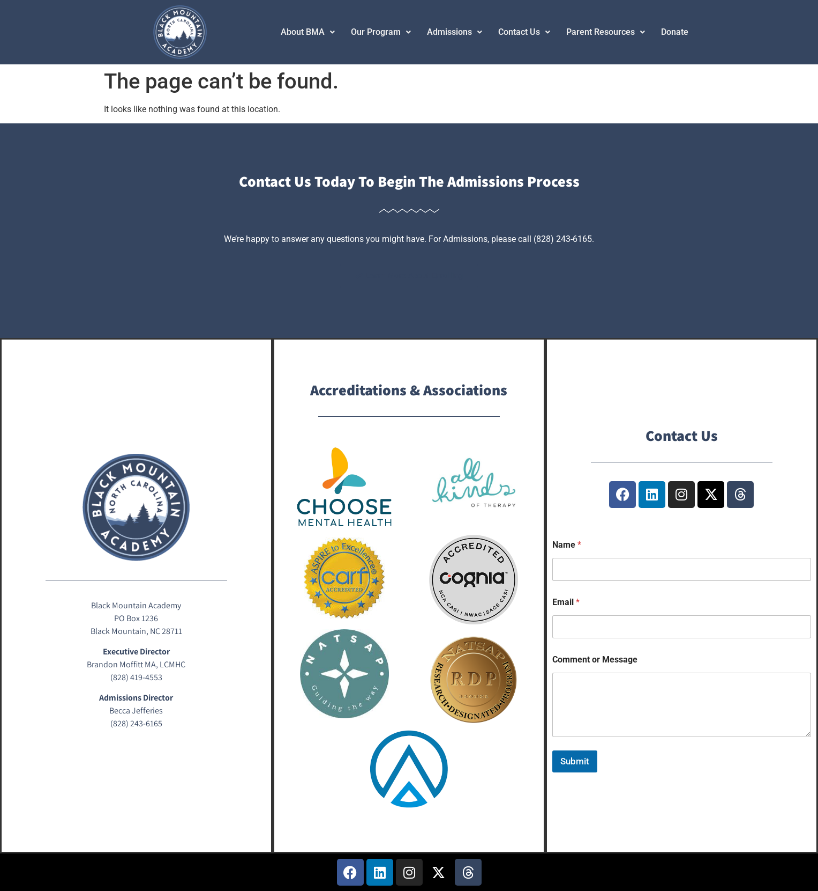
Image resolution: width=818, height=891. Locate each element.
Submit (574, 761)
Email (566, 602)
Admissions (454, 32)
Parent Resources (605, 32)
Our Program (381, 32)
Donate (674, 32)
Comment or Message (594, 659)
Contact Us (524, 32)
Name (566, 545)
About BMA (308, 32)
